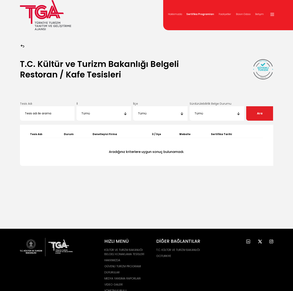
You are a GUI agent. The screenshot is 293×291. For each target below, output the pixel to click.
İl (77, 104)
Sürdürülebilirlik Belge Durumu (210, 104)
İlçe (135, 104)
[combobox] (104, 113)
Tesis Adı (26, 104)
